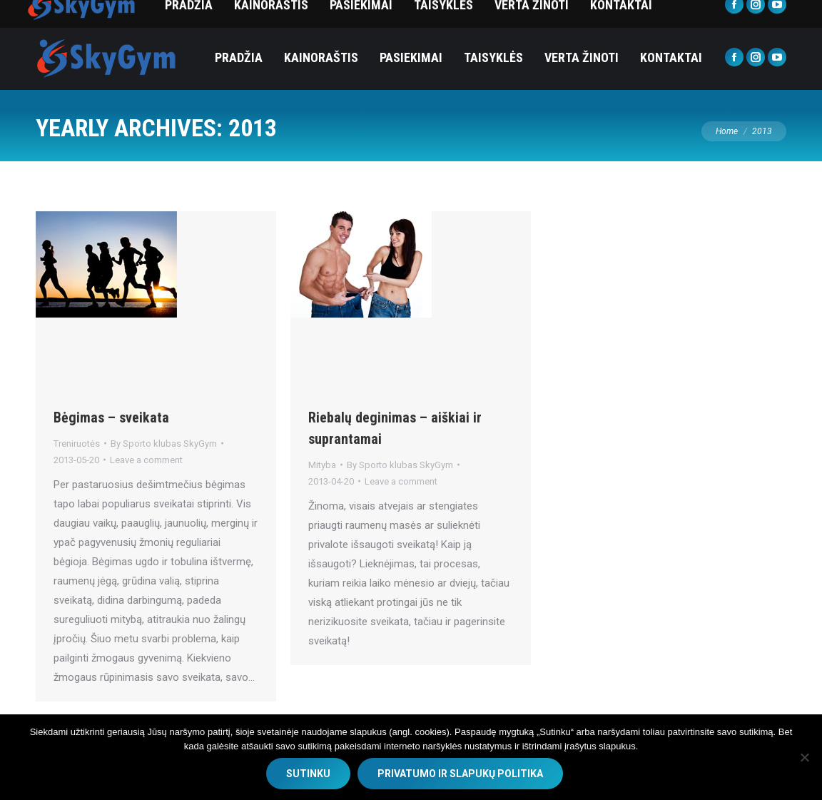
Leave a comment (146, 460)
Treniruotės (77, 443)
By (164, 443)
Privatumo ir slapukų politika (460, 773)
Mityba (322, 465)
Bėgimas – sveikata (111, 417)
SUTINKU (308, 773)
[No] (804, 757)
